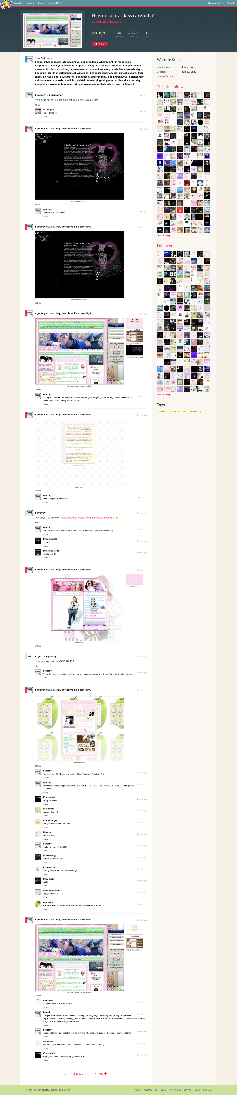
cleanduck (122, 80)
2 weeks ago (142, 415)
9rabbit (117, 65)
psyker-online (132, 65)
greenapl (48, 902)
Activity (30, 3)
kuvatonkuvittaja (85, 84)
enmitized (82, 76)
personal (162, 412)
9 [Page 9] (88, 1074)
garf (38, 656)
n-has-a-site (50, 76)
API (170, 1090)
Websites (18, 3)
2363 (38, 61)
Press (177, 1090)
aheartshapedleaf (64, 73)
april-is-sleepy (85, 65)
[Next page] (105, 1074)
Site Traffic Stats (166, 76)
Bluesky (66, 1090)
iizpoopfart (42, 65)
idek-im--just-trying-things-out (95, 80)
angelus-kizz (43, 73)
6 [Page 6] (80, 1074)
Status (187, 1090)
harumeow (103, 65)
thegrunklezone (51, 551)
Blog (163, 1090)
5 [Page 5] (77, 1074)
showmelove (43, 80)
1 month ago (142, 657)
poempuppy (98, 76)
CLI (156, 1090)
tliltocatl (128, 84)
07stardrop (67, 76)
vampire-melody (100, 69)
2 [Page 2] (68, 1074)
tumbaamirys (71, 61)
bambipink (106, 61)
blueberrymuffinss (52, 891)
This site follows (171, 87)
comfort (48, 1041)
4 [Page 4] (74, 1074)
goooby (40, 95)
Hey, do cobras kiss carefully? (73, 128)
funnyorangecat (51, 820)
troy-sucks (48, 879)
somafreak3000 (117, 76)
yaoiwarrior (49, 867)
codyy (136, 80)
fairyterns (48, 1000)
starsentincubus (45, 69)
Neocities (29, 1090)
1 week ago (142, 314)
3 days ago (142, 95)
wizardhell (49, 797)
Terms (197, 1090)
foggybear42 (50, 539)
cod (202, 412)
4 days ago (142, 129)
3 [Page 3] (71, 1074)
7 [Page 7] (83, 1074)
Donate (148, 1090)
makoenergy (49, 855)
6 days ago (142, 227)
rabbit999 (118, 69)
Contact (207, 1090)
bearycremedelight (63, 65)
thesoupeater (52, 61)
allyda (101, 84)
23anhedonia (89, 61)
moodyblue (123, 61)
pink (185, 412)
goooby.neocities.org (107, 21)
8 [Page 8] (85, 1074)
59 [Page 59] (96, 1074)
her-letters (48, 809)
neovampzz (80, 69)
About (138, 1090)
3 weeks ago (142, 570)
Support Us (54, 3)
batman (193, 412)
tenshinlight (134, 69)
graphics (174, 412)
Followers (165, 246)
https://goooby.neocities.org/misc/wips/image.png (88, 517)
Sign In (231, 3)
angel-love (42, 84)
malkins (82, 73)
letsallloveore (127, 73)
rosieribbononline (61, 84)
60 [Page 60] (101, 1074)
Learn (41, 3)
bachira (47, 832)
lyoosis (58, 80)
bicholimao (136, 76)
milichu (70, 80)
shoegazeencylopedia (103, 73)
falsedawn (114, 84)
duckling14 (64, 69)
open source (42, 1090)
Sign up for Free (216, 3)
